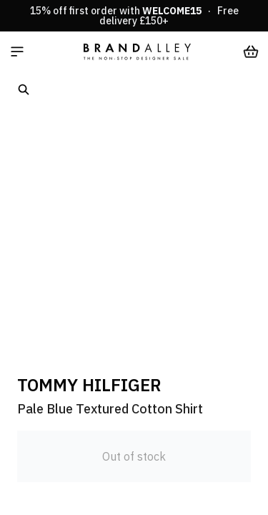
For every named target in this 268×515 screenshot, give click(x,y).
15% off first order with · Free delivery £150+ (134, 16)
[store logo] (137, 51)
